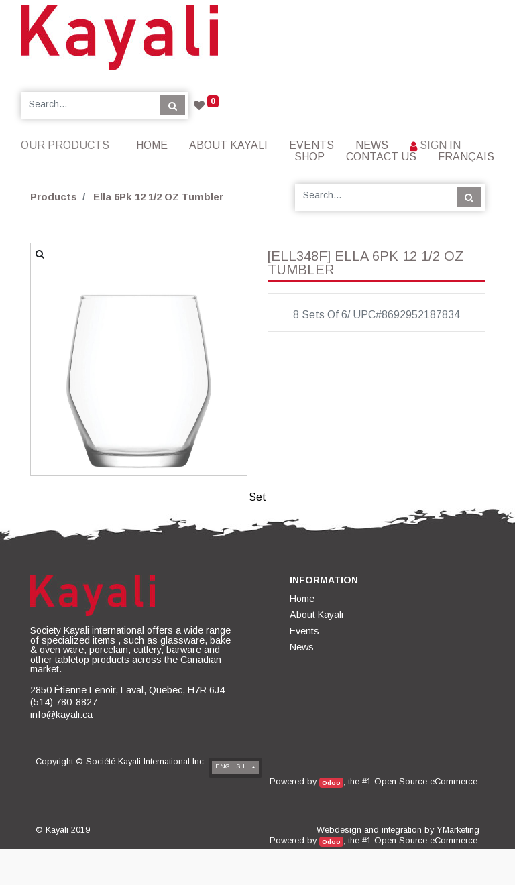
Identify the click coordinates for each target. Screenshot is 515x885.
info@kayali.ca (61, 714)
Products (53, 196)
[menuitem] (152, 145)
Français (466, 156)
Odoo (331, 782)
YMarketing (458, 830)
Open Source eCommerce (425, 781)
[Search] (172, 105)
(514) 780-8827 (63, 702)
